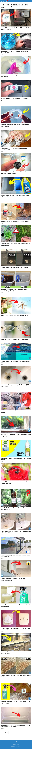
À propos (16, 741)
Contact (16, 742)
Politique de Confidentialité (16, 746)
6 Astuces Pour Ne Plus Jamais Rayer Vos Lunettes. (14, 339)
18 (15, 732)
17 (13, 732)
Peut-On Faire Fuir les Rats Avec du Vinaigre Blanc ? (15, 221)
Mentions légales (16, 744)
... (10, 732)
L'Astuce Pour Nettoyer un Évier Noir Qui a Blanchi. (14, 267)
